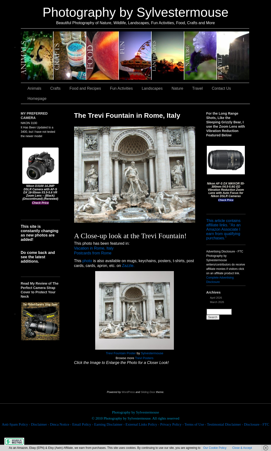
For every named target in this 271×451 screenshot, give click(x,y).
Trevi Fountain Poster (121, 353)
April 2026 (216, 297)
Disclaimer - (40, 424)
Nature (200, 55)
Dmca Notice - (61, 424)
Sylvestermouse (152, 353)
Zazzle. (128, 266)
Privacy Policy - (172, 424)
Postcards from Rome (93, 253)
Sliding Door (148, 392)
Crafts (70, 55)
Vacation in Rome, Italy (94, 248)
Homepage (37, 98)
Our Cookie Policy (214, 448)
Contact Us (221, 88)
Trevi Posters (144, 358)
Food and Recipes (102, 55)
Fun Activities (135, 55)
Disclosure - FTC (256, 424)
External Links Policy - (142, 424)
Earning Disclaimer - (110, 424)
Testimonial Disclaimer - (225, 424)
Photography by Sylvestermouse (136, 12)
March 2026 (217, 302)
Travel (233, 55)
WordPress (128, 392)
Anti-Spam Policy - (16, 424)
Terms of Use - (196, 424)
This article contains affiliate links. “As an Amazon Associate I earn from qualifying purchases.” (223, 229)
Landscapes (168, 55)
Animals (37, 55)
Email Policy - (83, 424)
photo (87, 261)
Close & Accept (242, 448)
